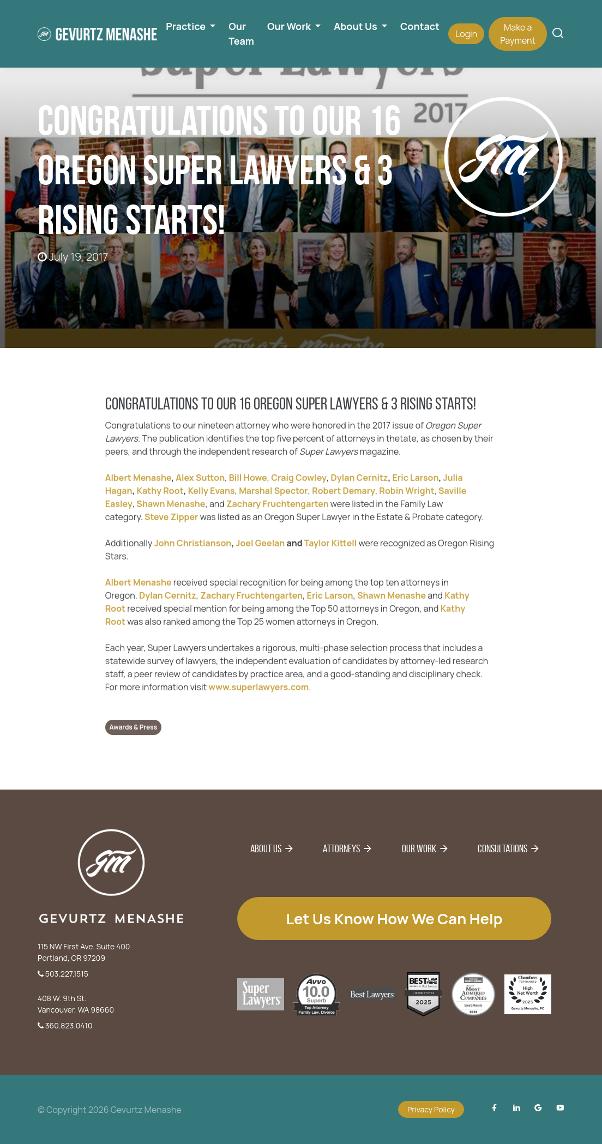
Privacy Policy (431, 1109)
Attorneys (341, 848)
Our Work (419, 848)
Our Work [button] (290, 26)
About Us (265, 848)
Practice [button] (187, 26)
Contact (420, 26)
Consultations (502, 848)
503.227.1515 (63, 973)
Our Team (241, 33)
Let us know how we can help (394, 918)
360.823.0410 (65, 1025)
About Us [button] (356, 26)
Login (466, 34)
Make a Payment (517, 33)
